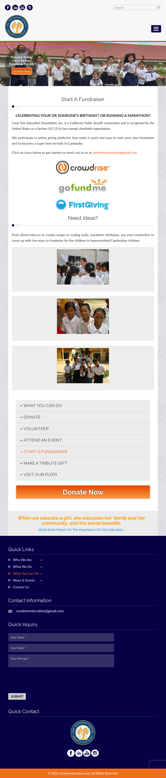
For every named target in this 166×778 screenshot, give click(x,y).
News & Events (24, 580)
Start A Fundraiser (45, 451)
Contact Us (21, 587)
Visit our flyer (40, 474)
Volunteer (36, 428)
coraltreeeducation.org (74, 773)
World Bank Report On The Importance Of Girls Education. (81, 530)
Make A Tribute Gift (45, 463)
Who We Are (22, 559)
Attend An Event (43, 440)
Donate (32, 417)
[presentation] (44, 680)
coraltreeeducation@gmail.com (114, 152)
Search (158, 7)
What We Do (22, 566)
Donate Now (21, 71)
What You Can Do (43, 405)
